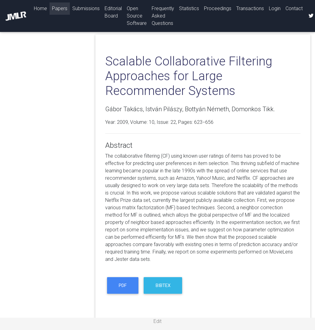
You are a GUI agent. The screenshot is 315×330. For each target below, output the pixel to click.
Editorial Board (113, 12)
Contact (294, 8)
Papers (59, 8)
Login (275, 8)
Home (42, 8)
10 (151, 122)
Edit (157, 321)
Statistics (189, 8)
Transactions (250, 8)
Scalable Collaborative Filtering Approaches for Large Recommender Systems (188, 76)
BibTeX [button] (163, 285)
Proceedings (217, 8)
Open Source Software (137, 16)
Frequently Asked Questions (163, 16)
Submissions (86, 8)
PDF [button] (123, 285)
